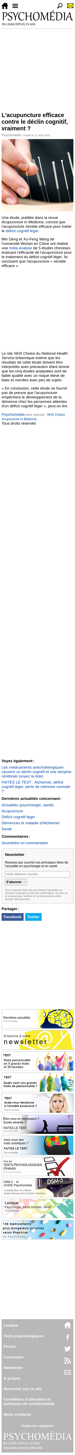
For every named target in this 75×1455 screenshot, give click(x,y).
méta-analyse (20, 248)
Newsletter (13, 1368)
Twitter (33, 917)
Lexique (11, 1325)
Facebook (13, 917)
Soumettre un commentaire (25, 843)
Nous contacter (18, 1414)
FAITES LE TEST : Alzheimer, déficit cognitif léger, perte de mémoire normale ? (36, 786)
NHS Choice (56, 414)
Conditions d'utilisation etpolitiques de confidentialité (29, 1401)
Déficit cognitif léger (18, 817)
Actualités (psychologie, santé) (28, 805)
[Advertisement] (37, 68)
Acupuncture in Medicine (19, 419)
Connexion (13, 1357)
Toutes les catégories (37, 1426)
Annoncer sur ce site (23, 1389)
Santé (7, 829)
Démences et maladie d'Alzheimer (31, 823)
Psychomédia (11, 135)
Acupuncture (12, 811)
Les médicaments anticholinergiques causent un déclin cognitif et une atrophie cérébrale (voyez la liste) (36, 771)
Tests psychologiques (24, 1336)
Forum (10, 1346)
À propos (12, 1378)
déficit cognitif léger (22, 231)
